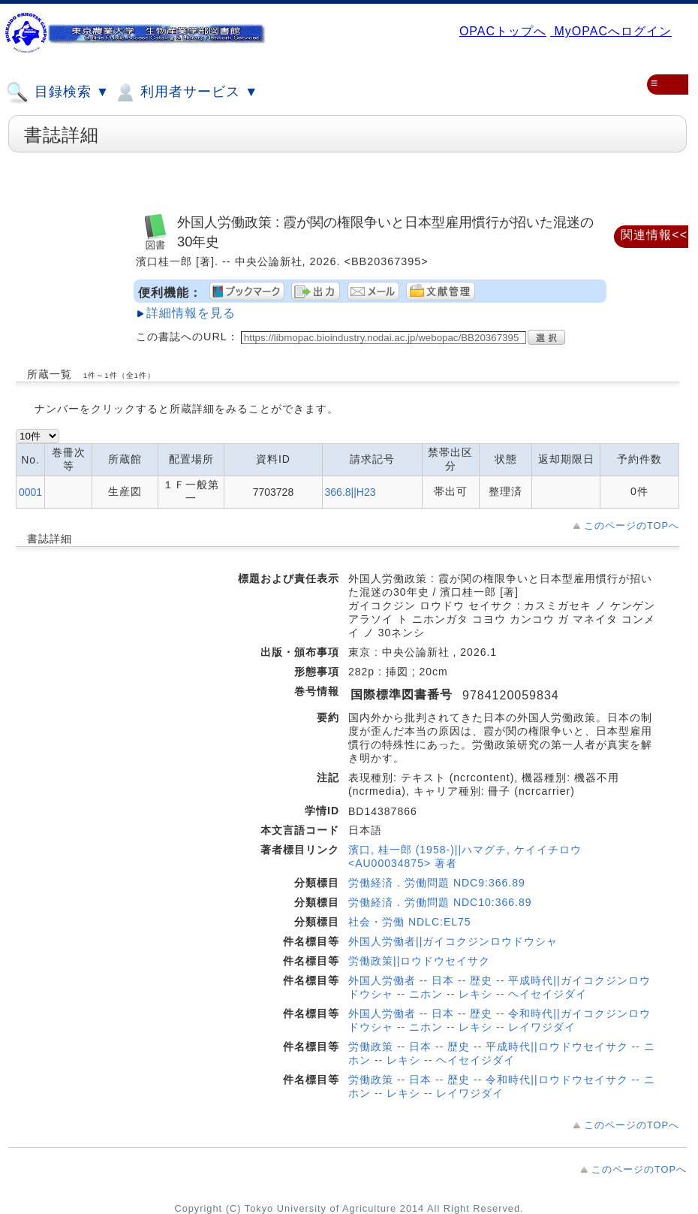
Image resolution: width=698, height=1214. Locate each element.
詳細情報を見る (191, 313)
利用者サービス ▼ (185, 92)
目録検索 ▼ (58, 92)
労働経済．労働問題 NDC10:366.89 (440, 902)
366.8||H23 (350, 492)
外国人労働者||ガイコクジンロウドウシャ (453, 941)
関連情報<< (654, 234)
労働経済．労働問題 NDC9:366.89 (436, 883)
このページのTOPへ (631, 525)
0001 (30, 492)
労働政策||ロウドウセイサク (419, 961)
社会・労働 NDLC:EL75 (409, 922)
